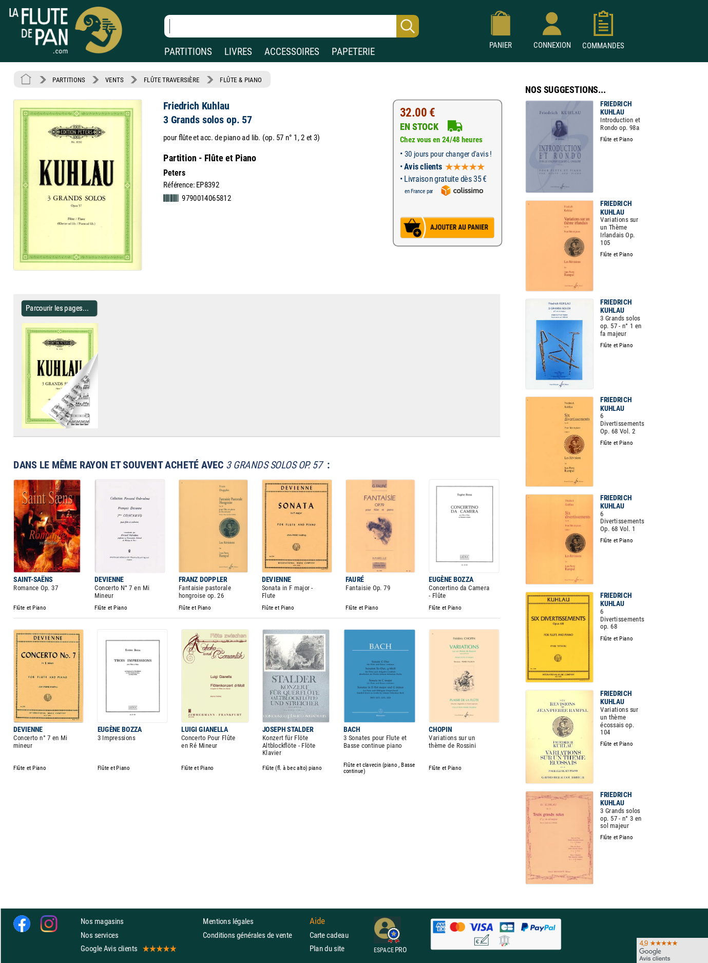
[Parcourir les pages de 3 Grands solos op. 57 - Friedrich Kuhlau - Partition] (101, 426)
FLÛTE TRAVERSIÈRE (172, 79)
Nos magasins (102, 921)
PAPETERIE (353, 52)
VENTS (114, 79)
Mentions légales (228, 921)
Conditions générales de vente (254, 934)
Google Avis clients (128, 948)
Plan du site (327, 948)
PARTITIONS (188, 52)
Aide (317, 921)
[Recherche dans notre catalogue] (291, 26)
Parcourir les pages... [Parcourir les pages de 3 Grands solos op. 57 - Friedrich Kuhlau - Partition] (57, 308)
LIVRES (238, 52)
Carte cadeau (329, 934)
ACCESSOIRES (291, 52)
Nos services (99, 934)
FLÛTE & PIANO (241, 79)
